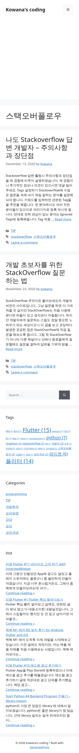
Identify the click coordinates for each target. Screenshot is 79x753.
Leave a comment (24, 242)
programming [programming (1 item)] (37, 438)
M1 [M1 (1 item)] (9, 438)
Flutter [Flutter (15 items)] (37, 430)
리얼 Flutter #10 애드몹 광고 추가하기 (33, 665)
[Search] (64, 395)
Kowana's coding (25, 9)
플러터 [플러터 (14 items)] (19, 461)
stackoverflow (21, 236)
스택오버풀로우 (44, 236)
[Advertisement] (39, 60)
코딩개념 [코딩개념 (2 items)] (41, 454)
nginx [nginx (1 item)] (24, 438)
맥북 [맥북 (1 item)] (41, 448)
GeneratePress (39, 747)
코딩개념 (12, 532)
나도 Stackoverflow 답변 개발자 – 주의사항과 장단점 (39, 147)
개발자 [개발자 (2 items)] (58, 443)
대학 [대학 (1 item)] (19, 448)
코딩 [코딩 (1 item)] (29, 454)
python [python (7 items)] (56, 437)
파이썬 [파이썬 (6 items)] (58, 453)
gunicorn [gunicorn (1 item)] (57, 431)
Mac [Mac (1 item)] (15, 438)
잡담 (9, 519)
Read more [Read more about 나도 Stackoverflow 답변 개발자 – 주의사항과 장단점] (63, 219)
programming (16, 494)
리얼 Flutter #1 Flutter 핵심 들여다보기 (34, 599)
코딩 (9, 526)
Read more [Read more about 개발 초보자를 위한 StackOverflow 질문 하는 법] (14, 349)
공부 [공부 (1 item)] (67, 443)
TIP (13, 231)
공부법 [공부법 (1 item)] (10, 448)
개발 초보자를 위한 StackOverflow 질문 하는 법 (35, 272)
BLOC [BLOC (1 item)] (18, 431)
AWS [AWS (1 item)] (9, 431)
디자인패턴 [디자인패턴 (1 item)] (30, 448)
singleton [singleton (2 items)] (14, 443)
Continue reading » (20, 593)
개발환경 (12, 507)
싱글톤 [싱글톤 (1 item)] (20, 454)
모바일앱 (12, 513)
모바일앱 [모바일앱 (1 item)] (51, 448)
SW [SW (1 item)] (48, 443)
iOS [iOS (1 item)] (67, 431)
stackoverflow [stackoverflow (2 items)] (33, 443)
